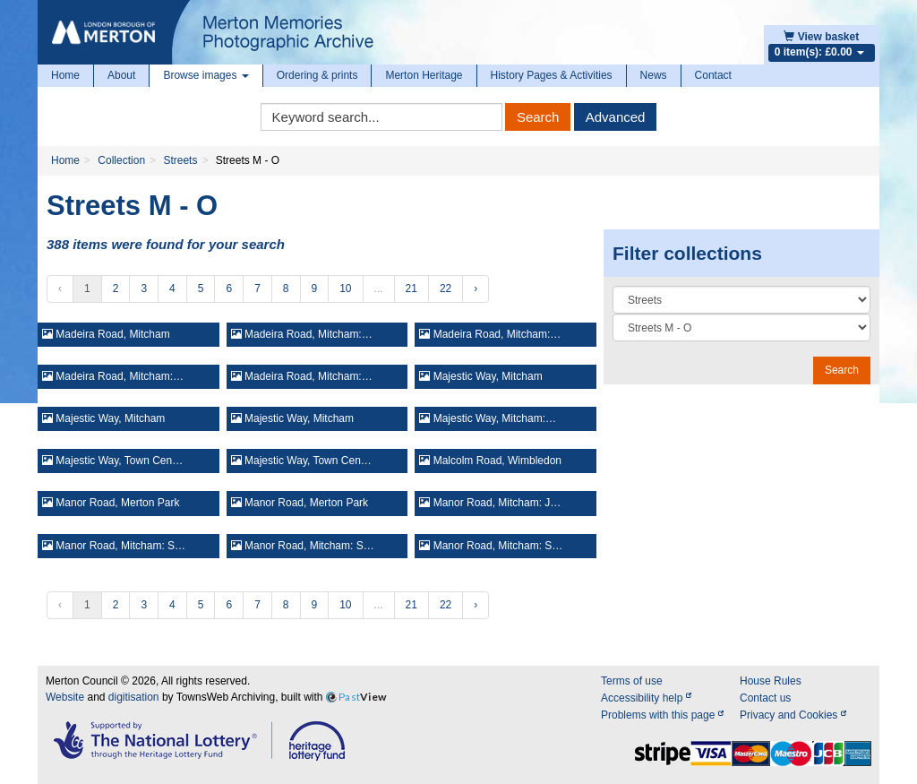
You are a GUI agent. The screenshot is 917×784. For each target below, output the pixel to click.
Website (65, 697)
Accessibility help (646, 698)
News (653, 75)
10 (345, 288)
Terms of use (632, 681)
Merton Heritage (423, 75)
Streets (180, 160)
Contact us (765, 698)
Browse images (205, 75)
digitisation (133, 697)
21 (411, 288)
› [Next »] (475, 288)
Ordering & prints (317, 75)
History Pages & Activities (552, 75)
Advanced (616, 117)
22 (445, 288)
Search (538, 117)
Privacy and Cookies (793, 715)
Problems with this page (662, 715)
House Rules (770, 681)
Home (65, 75)
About (121, 75)
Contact (713, 75)
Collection (121, 160)
